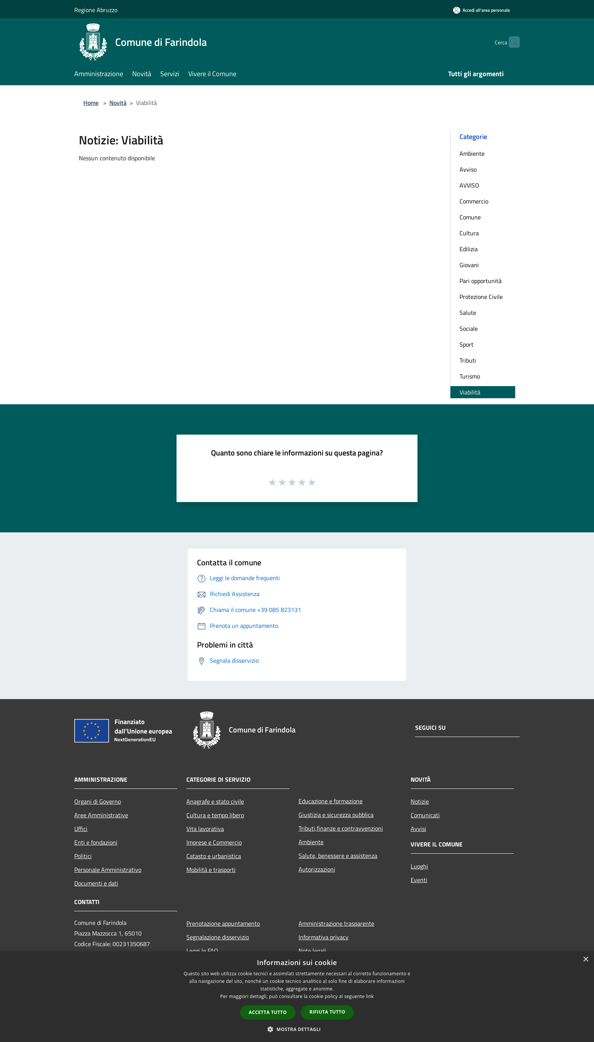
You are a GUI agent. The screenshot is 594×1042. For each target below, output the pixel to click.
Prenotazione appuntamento (223, 923)
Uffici (81, 828)
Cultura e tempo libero (215, 815)
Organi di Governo (97, 801)
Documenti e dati (96, 883)
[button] (297, 1029)
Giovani (469, 264)
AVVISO (469, 185)
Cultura (469, 233)
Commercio (474, 201)
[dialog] (297, 996)
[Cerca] (511, 42)
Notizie (420, 801)
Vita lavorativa (205, 828)
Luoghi (419, 866)
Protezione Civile (481, 296)
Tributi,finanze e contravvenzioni (341, 828)
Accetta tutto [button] (268, 1012)
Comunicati (425, 815)
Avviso (468, 169)
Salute (468, 312)
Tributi (468, 360)
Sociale (469, 328)
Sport (467, 344)
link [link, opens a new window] (370, 996)
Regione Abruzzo (95, 9)
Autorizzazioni (317, 869)
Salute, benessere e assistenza (338, 855)
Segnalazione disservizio (217, 937)
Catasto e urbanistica (213, 856)
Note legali (312, 950)
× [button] (585, 959)
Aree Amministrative (101, 815)
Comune (470, 217)
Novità (118, 102)
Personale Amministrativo (107, 869)
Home (90, 102)
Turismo (470, 376)
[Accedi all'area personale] (481, 10)
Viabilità (470, 392)
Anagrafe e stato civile (215, 801)
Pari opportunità (481, 280)
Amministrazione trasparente (336, 923)
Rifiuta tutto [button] (327, 1012)
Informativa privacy (324, 937)
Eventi (419, 879)
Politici (83, 856)
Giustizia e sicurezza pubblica (336, 814)
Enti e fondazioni (95, 842)
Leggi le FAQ (202, 950)
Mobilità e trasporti (211, 869)
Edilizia (469, 248)
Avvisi (418, 828)
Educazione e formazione (331, 801)
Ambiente (472, 153)
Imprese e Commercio (214, 842)
